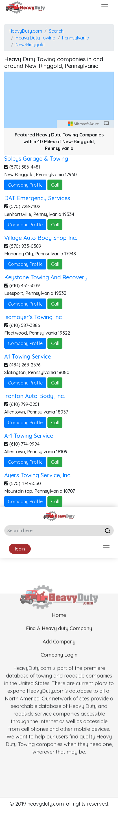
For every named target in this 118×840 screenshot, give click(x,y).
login (20, 549)
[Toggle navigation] (104, 6)
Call (55, 185)
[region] (59, 100)
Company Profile (25, 185)
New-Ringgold (30, 44)
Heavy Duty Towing (35, 38)
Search (56, 31)
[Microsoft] (83, 123)
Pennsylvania (75, 38)
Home (59, 622)
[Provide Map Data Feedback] (106, 124)
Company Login (59, 662)
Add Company (59, 649)
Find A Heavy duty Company (59, 636)
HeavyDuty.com (25, 31)
